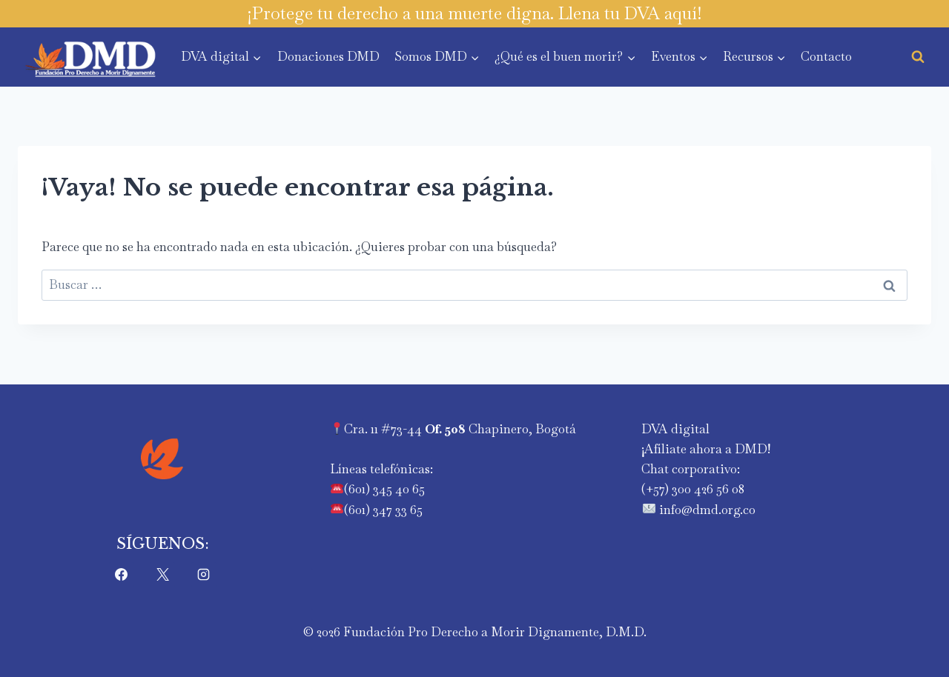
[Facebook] (121, 574)
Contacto (826, 56)
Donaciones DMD (328, 56)
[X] (162, 574)
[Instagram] (203, 574)
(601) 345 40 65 (384, 489)
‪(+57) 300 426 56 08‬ (692, 489)
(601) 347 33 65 (383, 509)
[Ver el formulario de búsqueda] (918, 57)
